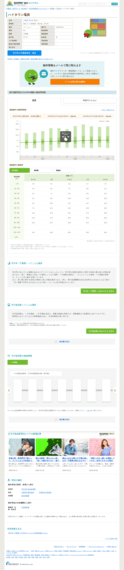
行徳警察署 (25, 507)
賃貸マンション (39, 551)
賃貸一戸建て (58, 551)
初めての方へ (59, 546)
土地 (112, 551)
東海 (29, 557)
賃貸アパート (49, 551)
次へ (114, 390)
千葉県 (52, 8)
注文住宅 (9, 555)
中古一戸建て (106, 551)
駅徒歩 (58, 170)
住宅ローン (55, 555)
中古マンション (87, 551)
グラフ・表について (108, 110)
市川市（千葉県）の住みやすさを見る (98, 291)
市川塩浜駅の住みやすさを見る (101, 331)
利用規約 (82, 546)
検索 (115, 4)
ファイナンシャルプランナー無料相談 (82, 555)
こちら (88, 410)
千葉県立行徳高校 (45, 492)
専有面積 (15, 170)
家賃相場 (66, 551)
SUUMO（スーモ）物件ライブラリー (22, 3)
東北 (12, 557)
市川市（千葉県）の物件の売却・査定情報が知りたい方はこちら (30, 59)
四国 (36, 557)
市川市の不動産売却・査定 (24, 53)
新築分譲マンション (76, 551)
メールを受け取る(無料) (75, 82)
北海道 (8, 557)
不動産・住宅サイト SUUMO (16, 8)
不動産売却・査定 (28, 555)
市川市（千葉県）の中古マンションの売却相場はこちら (28, 533)
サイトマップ (71, 546)
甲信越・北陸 (23, 557)
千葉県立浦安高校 (27, 492)
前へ (9, 390)
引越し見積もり (45, 555)
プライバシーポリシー (96, 546)
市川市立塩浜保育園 (28, 489)
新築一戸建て (97, 551)
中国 (40, 557)
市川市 (58, 8)
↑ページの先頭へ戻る (111, 538)
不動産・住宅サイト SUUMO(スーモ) (17, 551)
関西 (33, 557)
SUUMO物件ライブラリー (38, 8)
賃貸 (32, 551)
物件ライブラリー (64, 555)
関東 (16, 557)
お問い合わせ (111, 546)
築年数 (36, 170)
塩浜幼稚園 (25, 496)
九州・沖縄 (46, 557)
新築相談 (37, 555)
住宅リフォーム (17, 555)
